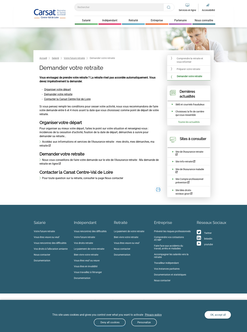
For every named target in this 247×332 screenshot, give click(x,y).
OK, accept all (218, 314)
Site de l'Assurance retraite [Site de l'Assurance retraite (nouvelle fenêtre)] (189, 151)
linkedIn (208, 238)
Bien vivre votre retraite (86, 254)
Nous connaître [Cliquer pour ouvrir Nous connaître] (204, 20)
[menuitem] (54, 247)
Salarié (55, 58)
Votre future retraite (74, 58)
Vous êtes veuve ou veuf (46, 237)
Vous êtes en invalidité (85, 266)
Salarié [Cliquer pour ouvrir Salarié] (86, 20)
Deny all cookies (110, 322)
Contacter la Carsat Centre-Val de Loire (67, 99)
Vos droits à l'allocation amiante (51, 248)
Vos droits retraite (83, 243)
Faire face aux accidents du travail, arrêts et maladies (168, 247)
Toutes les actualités (189, 122)
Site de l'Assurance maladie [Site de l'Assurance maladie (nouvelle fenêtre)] (189, 169)
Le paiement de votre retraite (89, 248)
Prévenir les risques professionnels (172, 231)
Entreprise (163, 222)
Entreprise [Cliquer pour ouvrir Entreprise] (157, 20)
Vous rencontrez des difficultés (50, 243)
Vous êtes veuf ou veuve (86, 260)
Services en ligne (187, 10)
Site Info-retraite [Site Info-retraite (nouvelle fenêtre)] (184, 161)
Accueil (43, 58)
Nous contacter (42, 254)
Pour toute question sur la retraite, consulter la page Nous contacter (82, 178)
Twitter (208, 233)
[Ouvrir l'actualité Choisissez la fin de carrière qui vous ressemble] (186, 113)
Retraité (120, 222)
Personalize (144, 322)
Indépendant (85, 222)
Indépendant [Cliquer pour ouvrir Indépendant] (109, 20)
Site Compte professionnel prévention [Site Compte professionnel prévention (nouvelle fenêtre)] (189, 181)
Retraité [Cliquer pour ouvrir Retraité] (133, 20)
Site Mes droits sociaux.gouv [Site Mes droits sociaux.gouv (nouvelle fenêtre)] (183, 192)
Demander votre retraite (58, 94)
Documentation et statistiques (170, 274)
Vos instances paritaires (167, 268)
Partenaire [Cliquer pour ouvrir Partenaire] (180, 20)
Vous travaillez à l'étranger (88, 272)
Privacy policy (153, 314)
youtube (208, 244)
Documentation (42, 260)
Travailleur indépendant (166, 263)
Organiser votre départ (57, 89)
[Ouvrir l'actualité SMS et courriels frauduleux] (185, 104)
